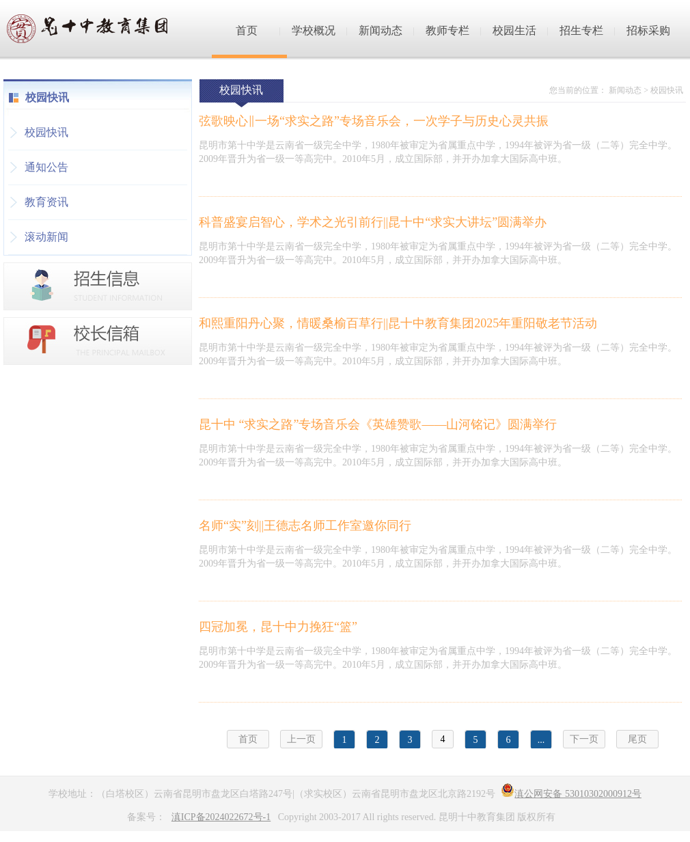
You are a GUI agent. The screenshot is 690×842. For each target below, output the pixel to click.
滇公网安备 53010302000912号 (571, 794)
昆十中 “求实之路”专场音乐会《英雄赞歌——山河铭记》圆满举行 (378, 424)
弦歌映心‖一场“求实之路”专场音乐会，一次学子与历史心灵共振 (374, 121)
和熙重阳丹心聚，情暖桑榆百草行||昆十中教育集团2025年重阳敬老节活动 (398, 323)
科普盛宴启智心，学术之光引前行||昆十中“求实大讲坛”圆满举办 (373, 222)
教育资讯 (46, 202)
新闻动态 (380, 30)
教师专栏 (447, 30)
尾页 (637, 739)
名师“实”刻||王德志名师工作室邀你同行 (305, 525)
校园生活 (514, 30)
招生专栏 (581, 30)
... (541, 740)
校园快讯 (46, 132)
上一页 (301, 739)
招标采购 (648, 30)
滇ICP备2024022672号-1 (221, 817)
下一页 (584, 739)
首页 (247, 30)
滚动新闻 (46, 237)
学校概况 (313, 30)
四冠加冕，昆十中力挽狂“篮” (278, 627)
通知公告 (46, 167)
